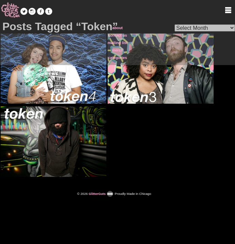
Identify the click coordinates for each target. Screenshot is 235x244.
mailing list (117, 43)
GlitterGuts (10, 10)
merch (117, 50)
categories (117, 58)
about (117, 28)
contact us (117, 35)
